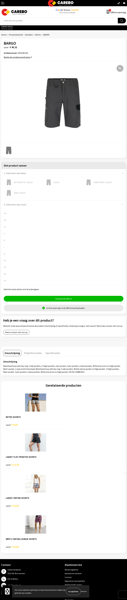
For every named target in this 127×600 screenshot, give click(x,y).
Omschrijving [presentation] (12, 353)
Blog (3, 539)
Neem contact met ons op (16, 332)
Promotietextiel (16, 34)
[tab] (12, 353)
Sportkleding (70, 543)
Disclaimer (69, 519)
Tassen (68, 550)
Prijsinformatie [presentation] (33, 353)
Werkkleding (70, 535)
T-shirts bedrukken (9, 543)
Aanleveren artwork (73, 492)
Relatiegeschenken (73, 546)
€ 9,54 (12, 424)
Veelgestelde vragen (73, 504)
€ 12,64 (72, 465)
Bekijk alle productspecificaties (18, 57)
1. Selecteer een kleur (15, 173)
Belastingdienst (71, 489)
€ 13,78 (72, 424)
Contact (68, 496)
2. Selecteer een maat (15, 204)
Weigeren (84, 591)
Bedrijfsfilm (6, 550)
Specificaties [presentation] (53, 353)
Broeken (29, 34)
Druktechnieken (71, 515)
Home (3, 34)
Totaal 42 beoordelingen (67, 13)
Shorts (38, 34)
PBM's (67, 539)
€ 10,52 (12, 465)
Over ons (5, 535)
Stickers (68, 554)
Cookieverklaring (72, 507)
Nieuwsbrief (6, 554)
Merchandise (6, 546)
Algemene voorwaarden (75, 500)
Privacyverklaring (72, 511)
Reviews (67, 10)
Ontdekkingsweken (9, 531)
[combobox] (59, 20)
